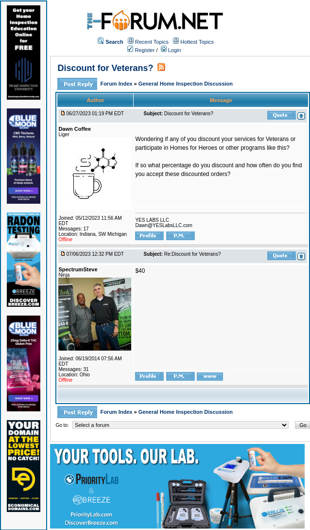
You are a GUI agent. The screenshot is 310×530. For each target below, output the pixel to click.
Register (141, 50)
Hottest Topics (197, 42)
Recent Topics (152, 42)
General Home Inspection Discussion (185, 84)
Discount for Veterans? (105, 68)
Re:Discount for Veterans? (192, 254)
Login (171, 50)
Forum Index (117, 84)
